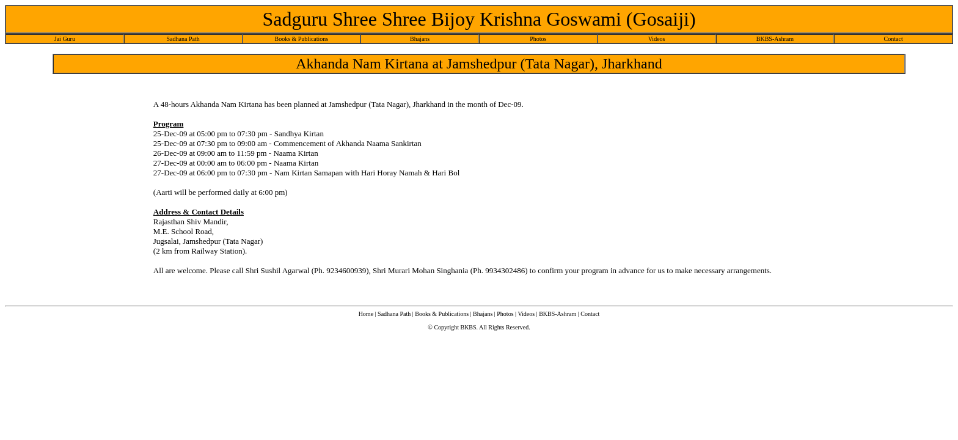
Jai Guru (64, 38)
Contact (893, 38)
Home (366, 313)
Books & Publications (301, 38)
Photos (538, 38)
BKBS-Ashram (775, 38)
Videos (656, 38)
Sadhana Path (183, 38)
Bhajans (420, 38)
